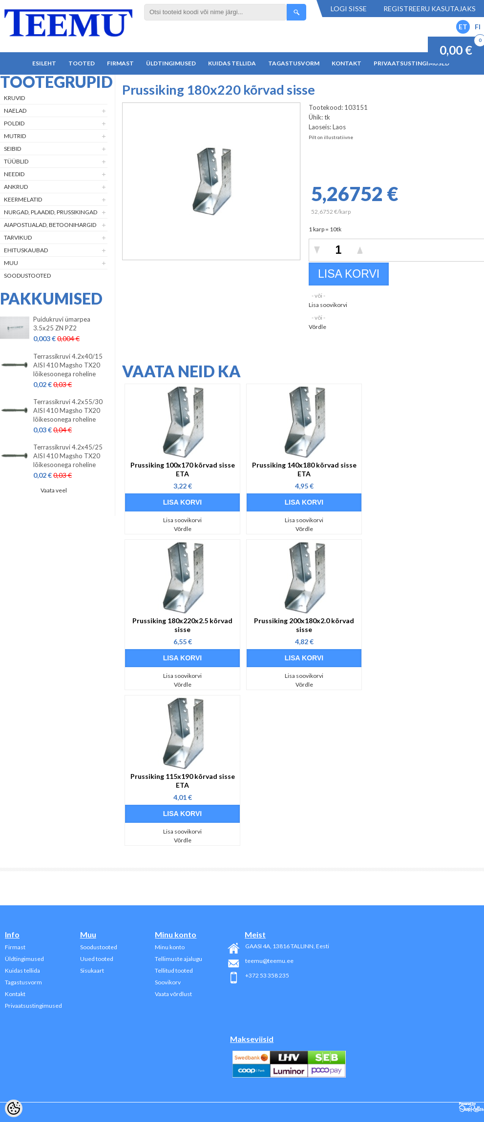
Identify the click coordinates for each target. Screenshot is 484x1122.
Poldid (14, 123)
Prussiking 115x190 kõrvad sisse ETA (182, 780)
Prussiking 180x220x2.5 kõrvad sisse (182, 624)
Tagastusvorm (293, 63)
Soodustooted (27, 275)
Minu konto (170, 947)
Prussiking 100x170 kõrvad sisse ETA (182, 469)
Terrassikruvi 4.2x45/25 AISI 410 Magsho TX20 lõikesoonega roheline (68, 456)
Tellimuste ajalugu (178, 958)
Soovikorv (168, 982)
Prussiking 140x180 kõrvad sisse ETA (304, 469)
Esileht (44, 63)
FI (478, 26)
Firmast (120, 63)
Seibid (12, 148)
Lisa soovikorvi (328, 304)
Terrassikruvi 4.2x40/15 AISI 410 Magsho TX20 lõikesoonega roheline (68, 365)
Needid (14, 174)
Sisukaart (92, 970)
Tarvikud (18, 237)
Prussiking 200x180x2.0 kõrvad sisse (304, 624)
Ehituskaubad (26, 250)
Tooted (81, 63)
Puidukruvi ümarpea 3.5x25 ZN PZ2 (61, 323)
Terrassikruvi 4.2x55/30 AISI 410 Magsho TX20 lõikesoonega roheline (68, 410)
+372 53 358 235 (267, 975)
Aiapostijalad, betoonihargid (50, 224)
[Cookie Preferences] (13, 1108)
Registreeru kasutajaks (429, 8)
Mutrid (15, 136)
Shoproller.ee (471, 1107)
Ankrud (16, 186)
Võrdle (317, 326)
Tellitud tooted (174, 970)
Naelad (15, 110)
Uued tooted (96, 958)
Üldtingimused (171, 63)
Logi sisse (349, 8)
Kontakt (346, 63)
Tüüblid (16, 161)
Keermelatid (23, 199)
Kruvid (14, 98)
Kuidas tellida (232, 63)
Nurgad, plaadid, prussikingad (50, 212)
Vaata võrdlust (173, 994)
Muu (11, 262)
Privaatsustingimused (411, 63)
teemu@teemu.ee (269, 960)
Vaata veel (54, 490)
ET (463, 26)
